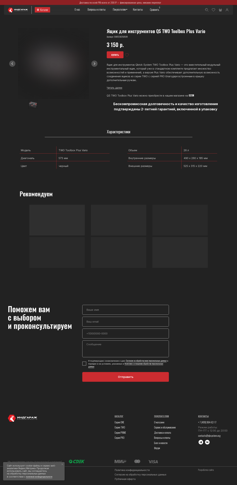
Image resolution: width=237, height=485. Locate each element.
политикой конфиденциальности (39, 476)
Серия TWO (120, 427)
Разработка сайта (206, 469)
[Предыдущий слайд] (12, 64)
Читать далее (114, 87)
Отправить (125, 377)
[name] (125, 310)
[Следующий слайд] (94, 64)
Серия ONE (119, 422)
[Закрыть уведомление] (62, 464)
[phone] (125, 333)
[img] (227, 10)
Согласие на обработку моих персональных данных (146, 360)
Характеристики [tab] (118, 132)
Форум (157, 448)
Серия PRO (119, 438)
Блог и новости (160, 443)
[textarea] (125, 348)
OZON (191, 95)
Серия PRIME (120, 432)
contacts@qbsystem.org (209, 436)
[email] (125, 322)
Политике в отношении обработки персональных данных (125, 365)
